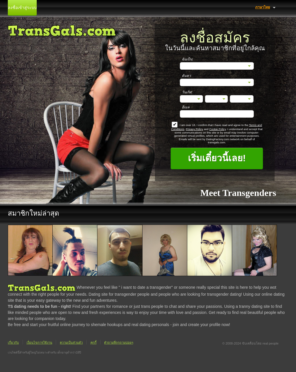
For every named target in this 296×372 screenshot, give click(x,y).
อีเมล (185, 107)
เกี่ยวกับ (13, 342)
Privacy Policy (194, 129)
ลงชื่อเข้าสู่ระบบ (22, 7)
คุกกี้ (93, 342)
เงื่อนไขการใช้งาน (39, 342)
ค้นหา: (187, 76)
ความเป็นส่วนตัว (71, 342)
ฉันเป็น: (187, 59)
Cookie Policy (217, 129)
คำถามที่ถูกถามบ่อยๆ (118, 342)
